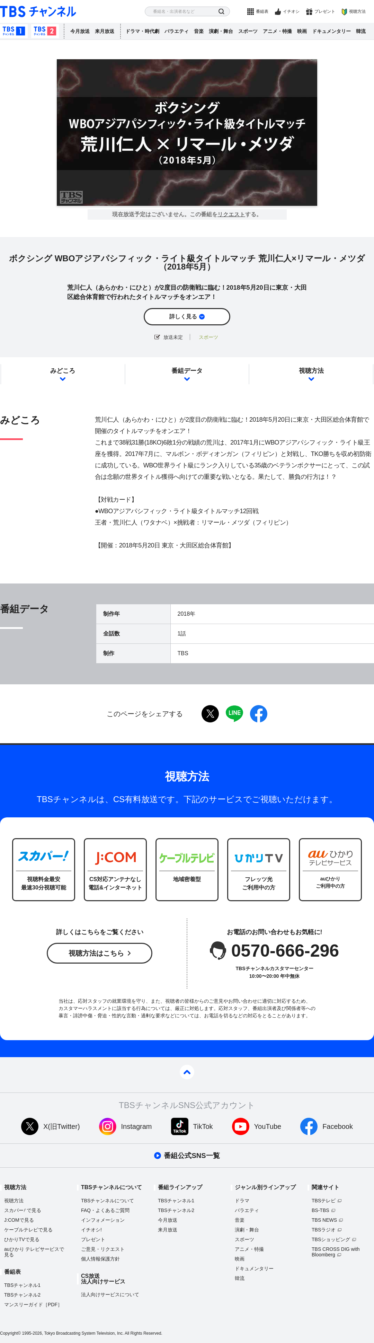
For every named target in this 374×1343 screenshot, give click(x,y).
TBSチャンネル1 (14, 31)
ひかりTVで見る (21, 1239)
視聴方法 (357, 11)
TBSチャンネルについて (107, 1200)
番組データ (187, 370)
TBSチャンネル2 (45, 31)
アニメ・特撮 (277, 31)
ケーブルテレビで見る (28, 1229)
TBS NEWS (324, 1220)
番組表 (262, 11)
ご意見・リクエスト (103, 1249)
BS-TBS (320, 1210)
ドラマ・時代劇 (142, 31)
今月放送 (80, 31)
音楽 (199, 31)
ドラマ (242, 1200)
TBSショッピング (331, 1239)
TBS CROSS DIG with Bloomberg (335, 1251)
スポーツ (248, 31)
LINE (234, 713)
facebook (258, 713)
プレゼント (324, 11)
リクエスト (231, 214)
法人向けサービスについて (110, 1294)
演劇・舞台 (221, 31)
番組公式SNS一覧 (192, 1155)
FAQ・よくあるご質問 (105, 1210)
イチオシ (291, 11)
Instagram (136, 1126)
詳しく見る (183, 316)
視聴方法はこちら (96, 953)
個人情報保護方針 (100, 1259)
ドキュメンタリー (331, 31)
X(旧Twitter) (61, 1126)
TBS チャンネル (38, 11)
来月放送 (104, 31)
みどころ (62, 370)
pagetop (187, 1072)
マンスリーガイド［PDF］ (33, 1304)
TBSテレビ (324, 1200)
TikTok (203, 1126)
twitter (210, 713)
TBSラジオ (324, 1229)
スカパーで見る (22, 1210)
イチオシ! (91, 1229)
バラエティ (176, 31)
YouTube (268, 1126)
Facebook (337, 1126)
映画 (302, 31)
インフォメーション (103, 1220)
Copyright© (10, 1333)
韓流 (361, 31)
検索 (221, 12)
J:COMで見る (19, 1220)
